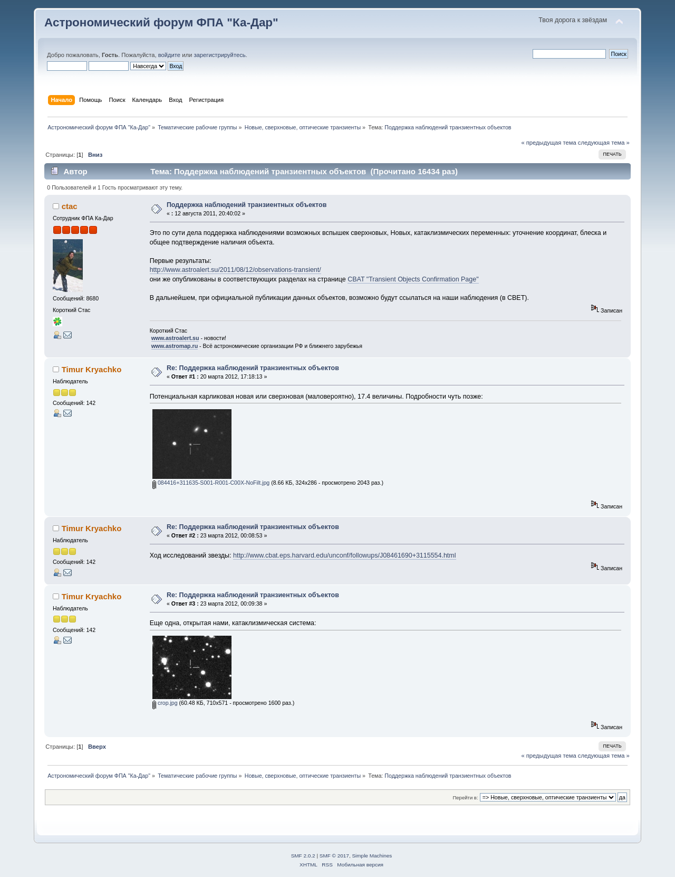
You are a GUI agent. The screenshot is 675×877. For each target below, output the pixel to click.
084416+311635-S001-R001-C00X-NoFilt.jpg (210, 482)
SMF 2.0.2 (303, 856)
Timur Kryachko (92, 369)
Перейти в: (465, 797)
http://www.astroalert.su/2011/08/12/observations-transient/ (235, 270)
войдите (169, 55)
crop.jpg (165, 703)
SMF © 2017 (334, 856)
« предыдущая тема (548, 142)
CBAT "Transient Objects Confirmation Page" (413, 279)
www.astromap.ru (174, 346)
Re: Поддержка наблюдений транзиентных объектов (253, 368)
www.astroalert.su (175, 338)
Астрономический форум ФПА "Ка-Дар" (161, 22)
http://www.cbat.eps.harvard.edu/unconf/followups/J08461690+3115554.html (344, 555)
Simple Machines (372, 856)
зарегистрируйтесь (219, 55)
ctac (70, 206)
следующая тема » (604, 142)
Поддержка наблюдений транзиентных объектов (246, 205)
